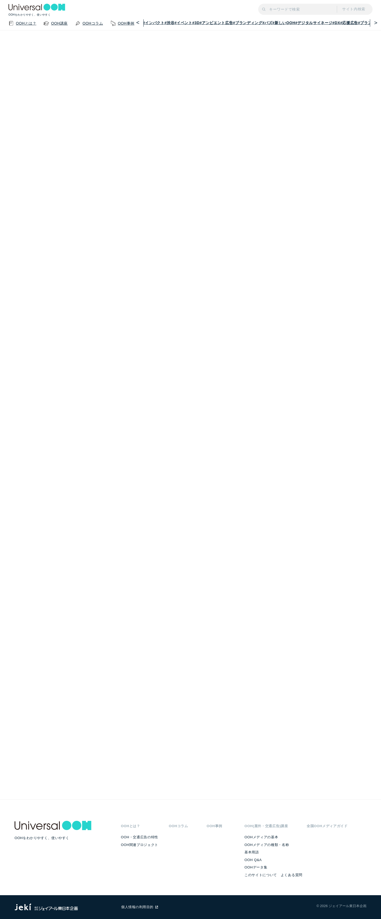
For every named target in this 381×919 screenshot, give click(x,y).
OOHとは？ (130, 826)
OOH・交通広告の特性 (139, 837)
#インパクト (154, 23)
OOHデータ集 (255, 867)
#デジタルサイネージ (314, 23)
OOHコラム (178, 826)
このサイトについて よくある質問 (273, 875)
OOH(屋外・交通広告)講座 (266, 826)
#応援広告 (349, 23)
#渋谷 (170, 23)
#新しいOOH (284, 23)
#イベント (183, 23)
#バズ (267, 23)
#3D (196, 23)
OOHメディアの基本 (261, 837)
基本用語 (251, 852)
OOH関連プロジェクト (139, 845)
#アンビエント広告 (216, 23)
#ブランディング (247, 23)
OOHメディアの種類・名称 (266, 845)
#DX (336, 23)
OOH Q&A (253, 860)
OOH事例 (214, 826)
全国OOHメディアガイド (327, 826)
